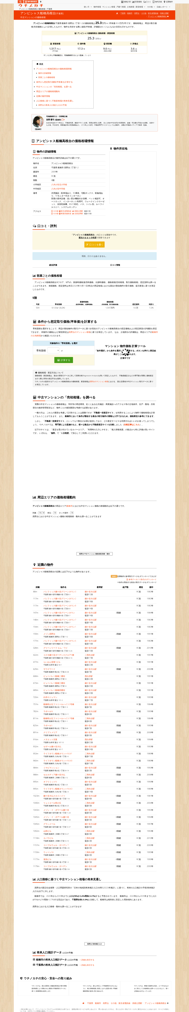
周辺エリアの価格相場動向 (48, 91)
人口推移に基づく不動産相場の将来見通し (55, 100)
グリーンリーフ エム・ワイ (55, 647)
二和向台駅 (90, 655)
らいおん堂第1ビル (51, 662)
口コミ (147, 2)
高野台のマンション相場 (79, 332)
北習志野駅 (77, 213)
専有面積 (41, 350)
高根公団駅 (164, 13)
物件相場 (97, 6)
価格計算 (126, 2)
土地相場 (130, 6)
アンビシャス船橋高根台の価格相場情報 (54, 68)
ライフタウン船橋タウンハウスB (57, 760)
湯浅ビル (47, 859)
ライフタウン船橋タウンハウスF (57, 753)
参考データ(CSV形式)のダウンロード (141, 579)
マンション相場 (108, 6)
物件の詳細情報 (44, 73)
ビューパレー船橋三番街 (54, 683)
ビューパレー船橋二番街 (54, 676)
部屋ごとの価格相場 (46, 77)
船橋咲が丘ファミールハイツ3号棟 (58, 704)
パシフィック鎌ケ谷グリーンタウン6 (59, 640)
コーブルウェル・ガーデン (55, 866)
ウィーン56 (48, 852)
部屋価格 (137, 2)
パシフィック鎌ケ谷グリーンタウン (59, 612)
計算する (63, 360)
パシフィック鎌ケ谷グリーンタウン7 (59, 619)
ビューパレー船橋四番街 (54, 690)
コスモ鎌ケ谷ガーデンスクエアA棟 (58, 655)
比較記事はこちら (132, 424)
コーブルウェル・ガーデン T (56, 845)
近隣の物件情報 (43, 96)
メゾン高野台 (49, 633)
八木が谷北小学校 (59, 184)
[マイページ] (41, 1)
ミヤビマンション (51, 767)
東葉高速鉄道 (65, 213)
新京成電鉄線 (153, 13)
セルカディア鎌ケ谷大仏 (54, 774)
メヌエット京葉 (50, 739)
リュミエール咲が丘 (52, 803)
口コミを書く (94, 244)
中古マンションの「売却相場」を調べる (54, 86)
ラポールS (47, 725)
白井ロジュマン (50, 697)
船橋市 (129, 13)
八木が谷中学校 (58, 188)
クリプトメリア (50, 732)
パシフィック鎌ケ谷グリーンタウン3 (59, 591)
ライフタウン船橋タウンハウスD (57, 788)
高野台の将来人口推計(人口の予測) (52, 105)
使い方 (88, 6)
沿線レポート (164, 6)
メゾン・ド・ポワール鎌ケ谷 (56, 810)
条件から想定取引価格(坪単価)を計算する (54, 82)
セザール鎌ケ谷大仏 (52, 746)
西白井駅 (89, 676)
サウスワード (49, 669)
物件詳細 (157, 2)
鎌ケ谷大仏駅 (91, 591)
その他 (151, 6)
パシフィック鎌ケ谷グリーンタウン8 (59, 605)
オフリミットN (50, 781)
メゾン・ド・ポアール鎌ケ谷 (56, 817)
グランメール (49, 824)
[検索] (20, 1)
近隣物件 (168, 2)
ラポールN (48, 711)
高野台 (136, 13)
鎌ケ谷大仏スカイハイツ (54, 795)
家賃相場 (141, 6)
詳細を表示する (87, 960)
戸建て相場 (121, 6)
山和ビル (47, 831)
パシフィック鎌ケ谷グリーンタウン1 (59, 626)
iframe (126, 85)
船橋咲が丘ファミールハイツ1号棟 (58, 718)
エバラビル (48, 838)
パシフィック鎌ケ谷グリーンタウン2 (59, 598)
